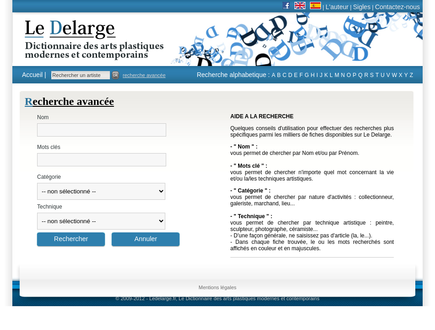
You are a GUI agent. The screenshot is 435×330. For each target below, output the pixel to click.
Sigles (361, 7)
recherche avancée (144, 75)
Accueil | (34, 74)
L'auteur (337, 7)
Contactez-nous (397, 7)
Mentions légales (218, 287)
